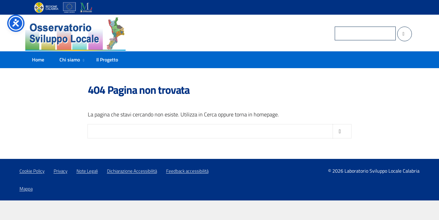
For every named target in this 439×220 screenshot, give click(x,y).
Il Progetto (107, 59)
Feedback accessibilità (187, 170)
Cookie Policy (32, 170)
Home (38, 59)
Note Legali (87, 170)
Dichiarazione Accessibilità (132, 170)
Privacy (60, 170)
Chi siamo (69, 59)
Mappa (26, 188)
